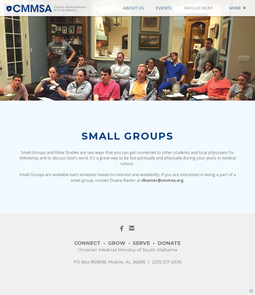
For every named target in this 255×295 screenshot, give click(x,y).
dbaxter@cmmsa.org (162, 180)
